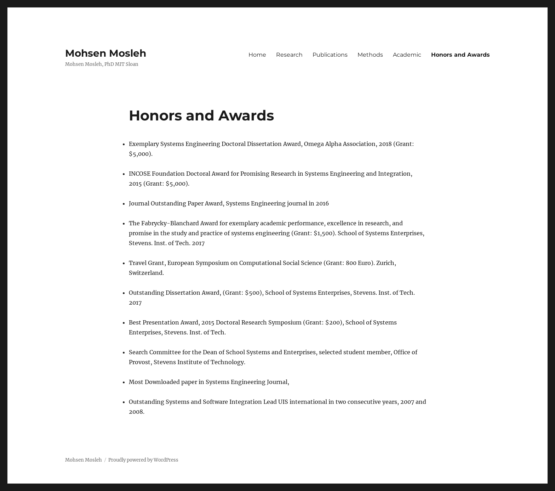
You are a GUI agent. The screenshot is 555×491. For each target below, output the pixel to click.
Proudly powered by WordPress (143, 460)
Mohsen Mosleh (105, 53)
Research (289, 54)
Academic (407, 54)
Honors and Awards (460, 54)
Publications (330, 54)
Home (257, 54)
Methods (370, 54)
